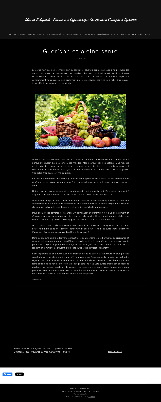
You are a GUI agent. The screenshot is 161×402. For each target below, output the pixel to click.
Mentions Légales (80, 394)
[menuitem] (12, 34)
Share (7, 374)
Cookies (91, 397)
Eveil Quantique (115, 351)
